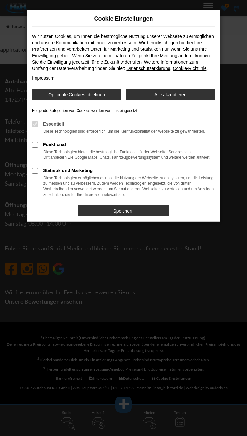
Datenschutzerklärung (148, 68)
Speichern (123, 211)
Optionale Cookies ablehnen (76, 94)
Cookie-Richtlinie (189, 68)
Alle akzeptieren (170, 94)
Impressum (43, 78)
